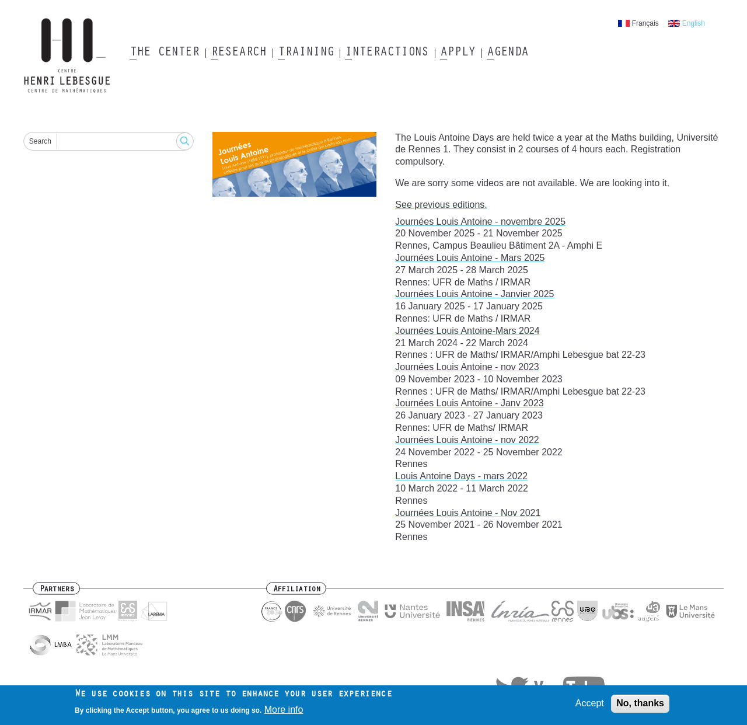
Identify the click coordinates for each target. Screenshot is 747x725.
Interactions (386, 53)
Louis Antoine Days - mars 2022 (461, 476)
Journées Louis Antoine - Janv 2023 (469, 403)
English (693, 23)
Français (645, 23)
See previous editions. (441, 205)
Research (238, 53)
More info (283, 712)
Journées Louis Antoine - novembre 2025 (480, 221)
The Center (164, 53)
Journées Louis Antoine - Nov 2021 (467, 513)
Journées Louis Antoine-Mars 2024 (467, 331)
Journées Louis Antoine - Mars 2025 (469, 258)
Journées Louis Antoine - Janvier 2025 (474, 294)
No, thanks (640, 706)
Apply (457, 53)
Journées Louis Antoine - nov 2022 (467, 440)
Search (40, 141)
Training (305, 53)
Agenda (507, 53)
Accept (589, 706)
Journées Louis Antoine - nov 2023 (467, 367)
